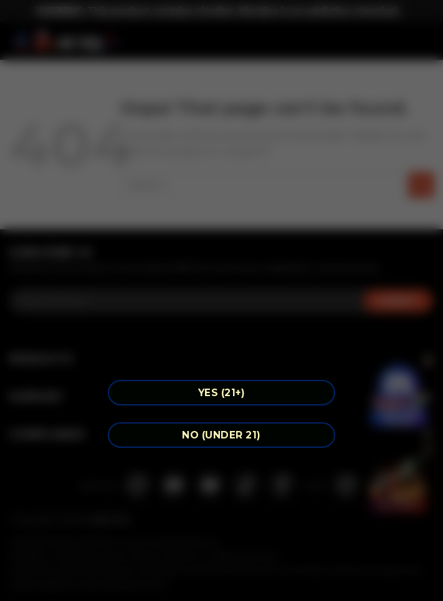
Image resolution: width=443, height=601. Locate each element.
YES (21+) (221, 393)
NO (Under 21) (221, 435)
